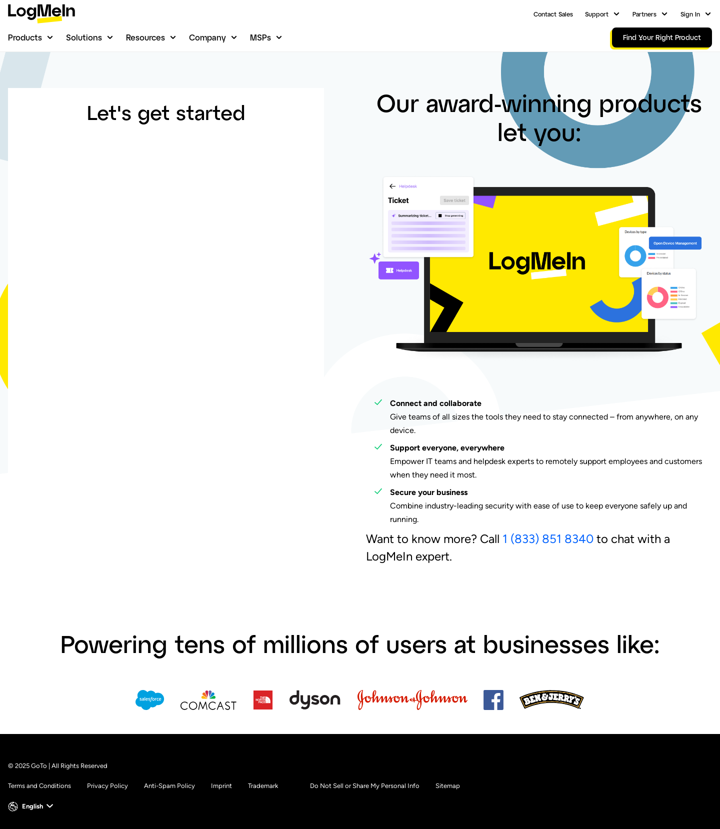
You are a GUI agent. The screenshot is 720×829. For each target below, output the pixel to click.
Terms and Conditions (39, 786)
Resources (145, 37)
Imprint (221, 786)
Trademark (263, 786)
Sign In (690, 14)
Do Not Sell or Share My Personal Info (365, 786)
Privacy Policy (107, 786)
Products (25, 37)
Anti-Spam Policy (169, 786)
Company (207, 37)
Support (596, 14)
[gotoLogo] (41, 14)
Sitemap (448, 786)
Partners (644, 14)
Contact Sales (553, 14)
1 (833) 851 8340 (548, 539)
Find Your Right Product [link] (662, 37)
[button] (32, 806)
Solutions (84, 37)
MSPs (260, 37)
